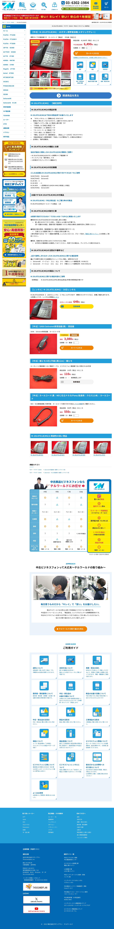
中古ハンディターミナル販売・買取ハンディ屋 (74, 876)
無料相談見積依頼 (96, 7)
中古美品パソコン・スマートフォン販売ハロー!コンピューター (76, 893)
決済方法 (79, 819)
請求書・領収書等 (82, 824)
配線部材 (51, 819)
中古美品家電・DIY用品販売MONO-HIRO (72, 898)
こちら (56, 297)
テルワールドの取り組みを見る (71, 629)
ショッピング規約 (82, 837)
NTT (24, 817)
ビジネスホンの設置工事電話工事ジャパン (71, 864)
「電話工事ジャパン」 (91, 234)
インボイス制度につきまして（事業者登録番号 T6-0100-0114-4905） (35, 879)
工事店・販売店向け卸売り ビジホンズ (75, 9)
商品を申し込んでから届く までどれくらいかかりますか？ (15, 161)
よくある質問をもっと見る (14, 174)
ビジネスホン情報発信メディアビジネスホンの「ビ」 (73, 910)
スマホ (50, 830)
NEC (24, 822)
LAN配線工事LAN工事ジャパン (69, 870)
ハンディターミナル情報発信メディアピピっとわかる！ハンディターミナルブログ (77, 904)
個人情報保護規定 (82, 835)
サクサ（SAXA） (11, 22)
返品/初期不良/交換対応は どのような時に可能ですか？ (16, 167)
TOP (3, 22)
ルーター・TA (52, 817)
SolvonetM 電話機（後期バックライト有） (55, 469)
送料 (78, 817)
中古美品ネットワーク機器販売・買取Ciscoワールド (75, 887)
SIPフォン (51, 824)
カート (106, 7)
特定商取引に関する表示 (84, 832)
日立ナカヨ (26, 824)
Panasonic (26, 827)
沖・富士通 (26, 832)
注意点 (79, 830)
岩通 (24, 830)
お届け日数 (80, 827)
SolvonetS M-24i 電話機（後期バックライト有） (57, 472)
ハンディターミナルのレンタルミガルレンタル (73, 881)
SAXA (24, 819)
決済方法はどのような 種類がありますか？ (14, 155)
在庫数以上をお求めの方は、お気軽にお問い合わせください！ (90, 57)
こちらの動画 (78, 404)
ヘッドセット (52, 822)
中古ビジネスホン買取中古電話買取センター (70, 858)
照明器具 (51, 832)
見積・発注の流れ (82, 822)
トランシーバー (52, 827)
